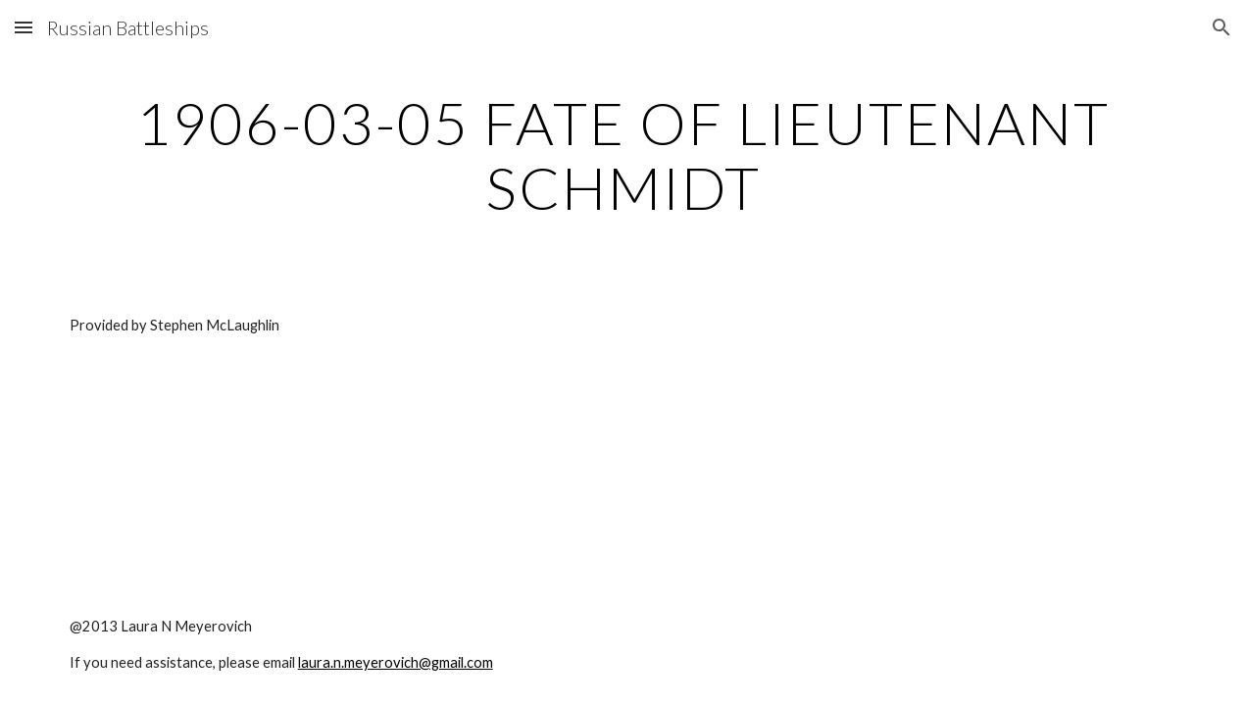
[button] (23, 27)
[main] (623, 154)
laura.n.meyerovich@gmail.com (395, 662)
